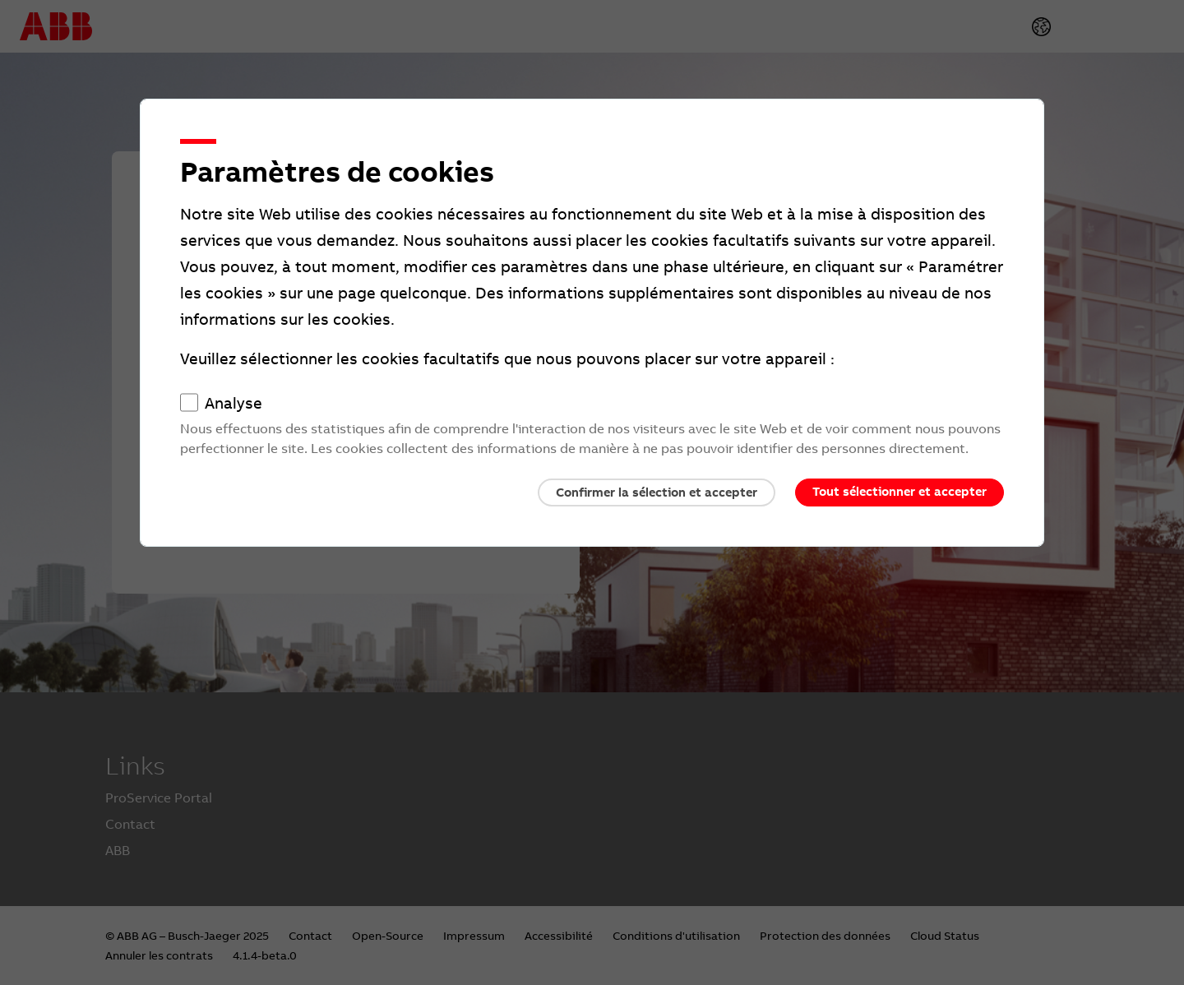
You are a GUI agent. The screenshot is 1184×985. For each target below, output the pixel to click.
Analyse (233, 404)
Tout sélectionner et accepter (899, 491)
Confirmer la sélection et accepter (656, 492)
